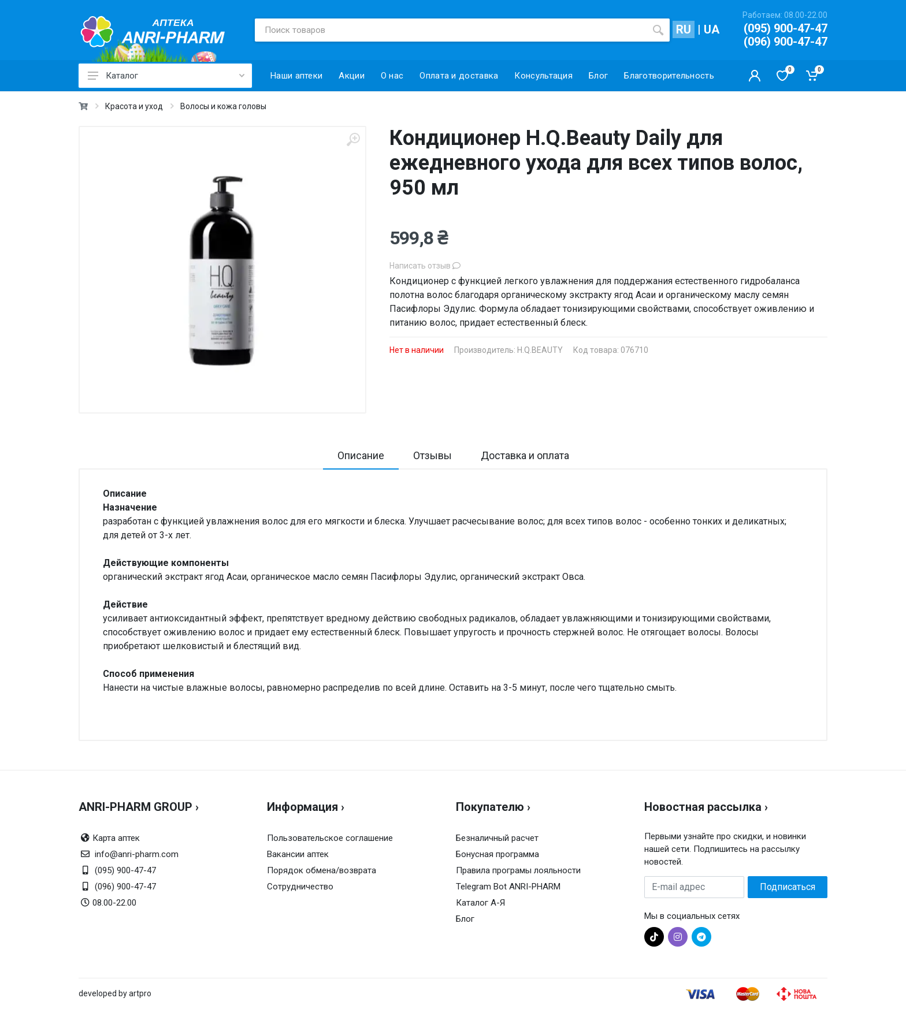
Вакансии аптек (298, 854)
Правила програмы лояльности (518, 870)
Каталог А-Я (480, 903)
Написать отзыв (425, 265)
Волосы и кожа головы (223, 106)
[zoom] (353, 139)
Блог (465, 919)
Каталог (166, 75)
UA (711, 29)
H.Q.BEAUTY (540, 350)
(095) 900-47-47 (785, 28)
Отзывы (432, 455)
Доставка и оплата (525, 455)
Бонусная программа (497, 854)
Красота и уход (134, 106)
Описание (360, 455)
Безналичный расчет (497, 838)
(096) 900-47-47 (785, 42)
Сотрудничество (300, 886)
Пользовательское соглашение (330, 838)
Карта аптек (116, 838)
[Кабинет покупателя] (754, 75)
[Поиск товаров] (451, 30)
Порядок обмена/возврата (321, 870)
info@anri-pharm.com (137, 854)
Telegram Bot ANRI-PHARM (508, 886)
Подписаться (787, 886)
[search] (658, 30)
